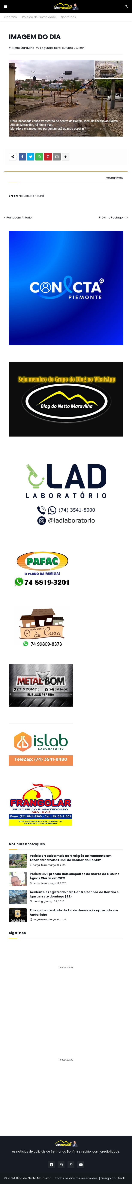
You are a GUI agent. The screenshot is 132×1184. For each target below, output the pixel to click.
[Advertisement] (66, 1002)
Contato (10, 17)
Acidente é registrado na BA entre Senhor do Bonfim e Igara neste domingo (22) (74, 894)
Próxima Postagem (112, 217)
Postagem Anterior (19, 217)
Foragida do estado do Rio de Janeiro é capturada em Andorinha (74, 912)
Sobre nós (68, 17)
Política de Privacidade (39, 17)
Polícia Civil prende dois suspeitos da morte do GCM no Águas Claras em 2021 (75, 876)
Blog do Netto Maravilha (33, 1178)
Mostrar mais (114, 178)
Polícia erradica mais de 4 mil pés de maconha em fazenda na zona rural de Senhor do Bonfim (70, 858)
